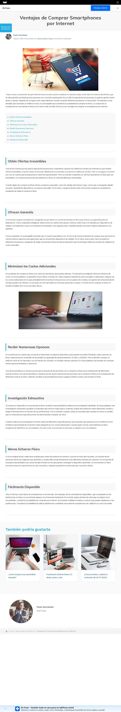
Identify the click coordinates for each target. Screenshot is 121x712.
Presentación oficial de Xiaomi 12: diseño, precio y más (59, 577)
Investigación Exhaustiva (20, 132)
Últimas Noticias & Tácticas (47, 39)
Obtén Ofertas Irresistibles (21, 117)
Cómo (12, 634)
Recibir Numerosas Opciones (21, 128)
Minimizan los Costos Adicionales (23, 124)
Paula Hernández (22, 35)
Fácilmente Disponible (19, 139)
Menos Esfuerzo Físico (19, 136)
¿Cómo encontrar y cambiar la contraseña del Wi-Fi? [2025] (97, 577)
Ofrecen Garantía (17, 121)
